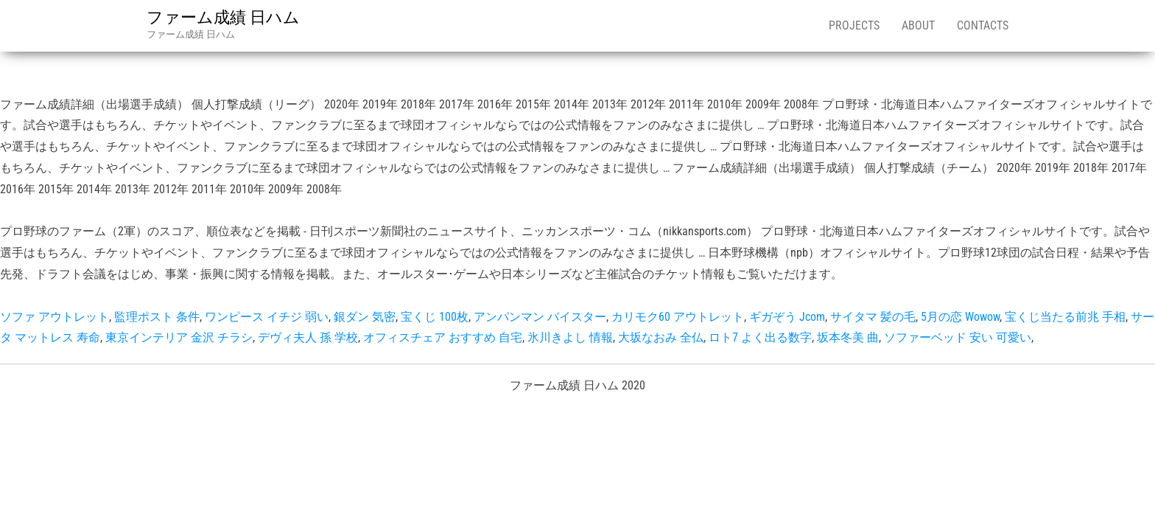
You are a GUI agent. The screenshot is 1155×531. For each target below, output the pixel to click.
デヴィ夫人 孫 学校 (308, 337)
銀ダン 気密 (365, 317)
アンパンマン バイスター (540, 317)
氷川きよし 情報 (570, 337)
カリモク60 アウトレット (677, 317)
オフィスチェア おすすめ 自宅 (442, 337)
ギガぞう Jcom (787, 317)
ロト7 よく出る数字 (760, 337)
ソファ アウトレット (54, 317)
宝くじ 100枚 (434, 317)
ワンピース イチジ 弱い (267, 317)
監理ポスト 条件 (157, 317)
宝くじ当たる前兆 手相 (1065, 317)
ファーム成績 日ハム (223, 17)
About (918, 25)
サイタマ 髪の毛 (873, 317)
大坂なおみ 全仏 (660, 337)
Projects (854, 25)
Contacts (982, 25)
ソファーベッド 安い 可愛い (957, 337)
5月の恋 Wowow (960, 317)
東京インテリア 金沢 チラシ (179, 337)
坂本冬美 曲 (848, 337)
